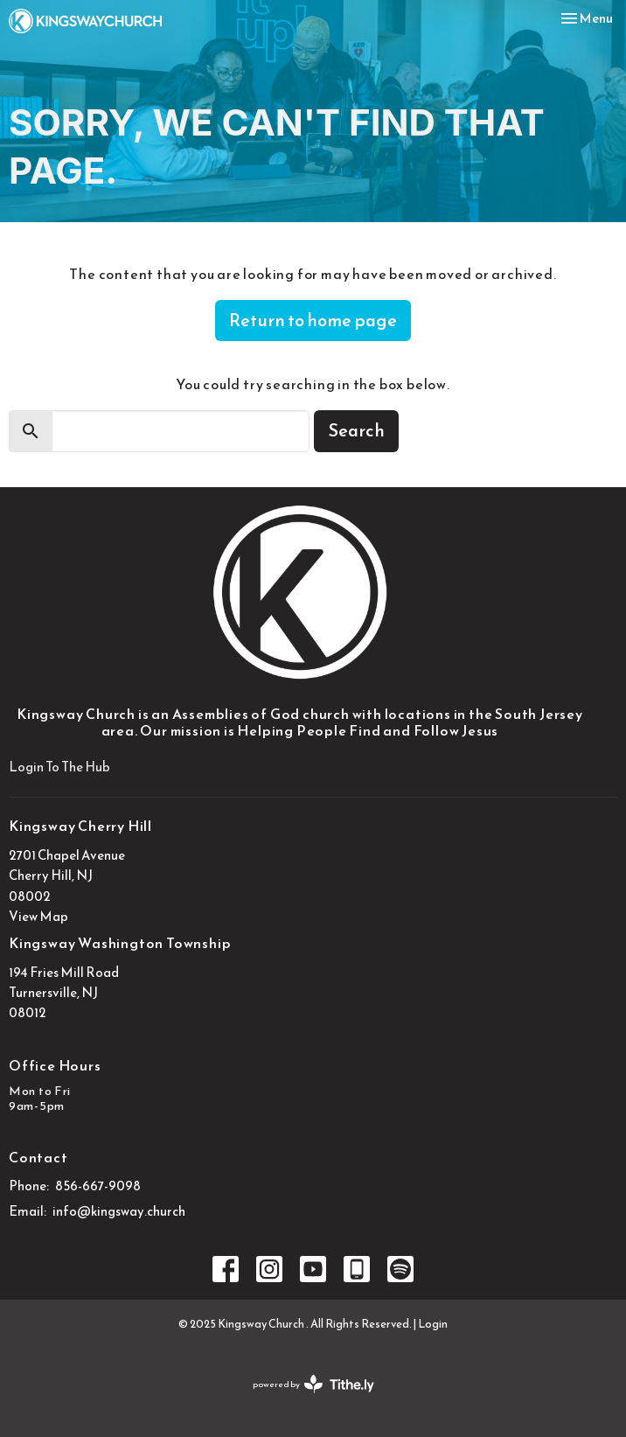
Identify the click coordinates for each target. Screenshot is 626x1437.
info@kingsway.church (118, 1211)
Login (433, 1323)
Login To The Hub (59, 767)
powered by (313, 1384)
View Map (38, 916)
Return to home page (313, 320)
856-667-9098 (98, 1185)
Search (356, 430)
